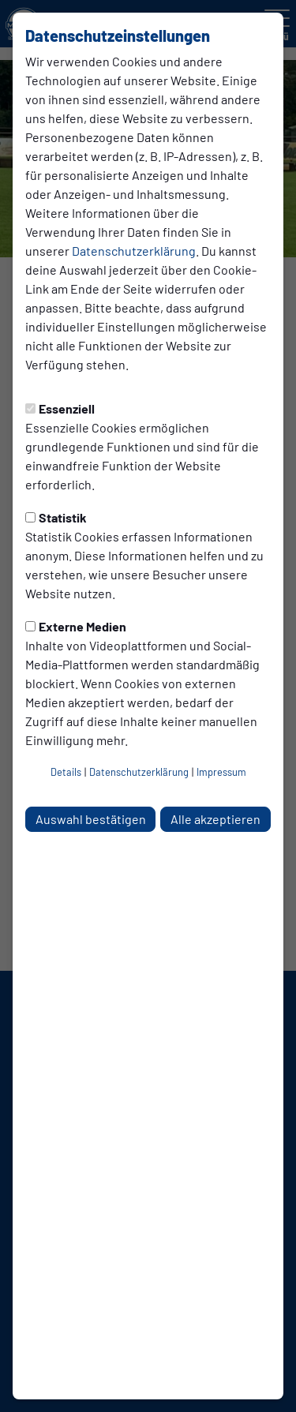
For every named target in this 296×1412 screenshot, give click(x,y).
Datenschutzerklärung (134, 250)
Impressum (221, 772)
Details (66, 772)
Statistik (56, 517)
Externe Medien (75, 626)
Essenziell (60, 408)
